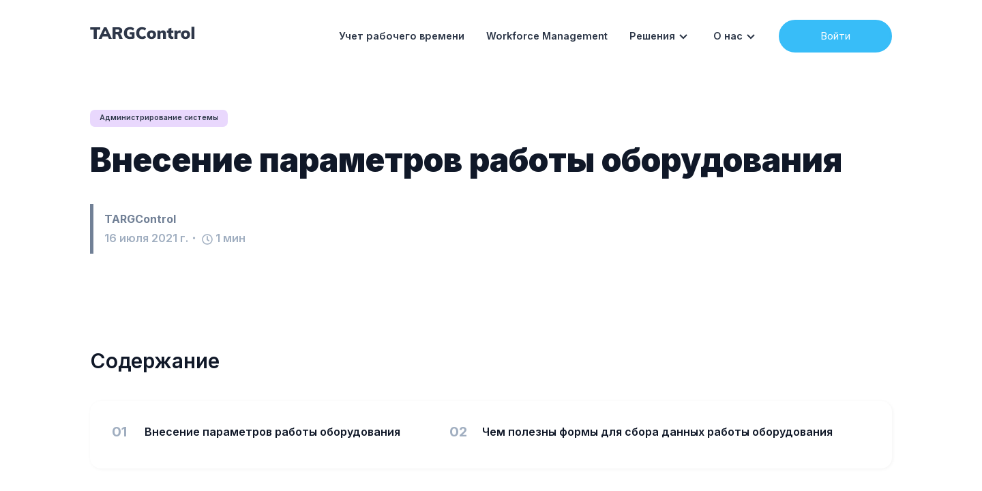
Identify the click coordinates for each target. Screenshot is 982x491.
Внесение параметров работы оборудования (466, 160)
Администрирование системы (166, 118)
